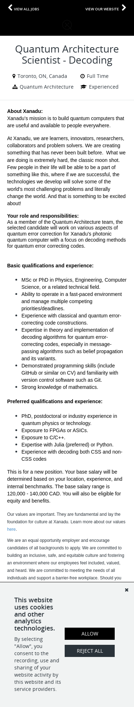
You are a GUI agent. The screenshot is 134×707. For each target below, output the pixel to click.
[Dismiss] (126, 590)
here (11, 529)
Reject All (90, 650)
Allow (89, 633)
